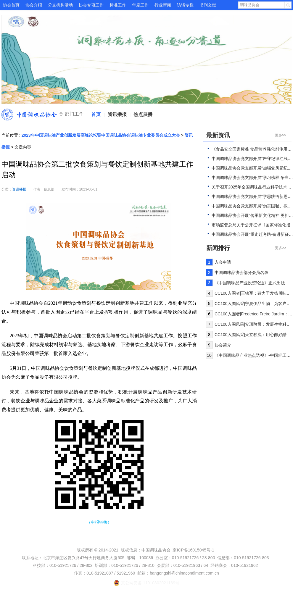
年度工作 (140, 5)
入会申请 (223, 262)
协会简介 (223, 345)
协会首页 (11, 5)
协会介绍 (33, 5)
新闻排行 (218, 248)
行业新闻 (162, 5)
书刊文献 (207, 5)
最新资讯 (218, 135)
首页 (96, 114)
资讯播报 (117, 114)
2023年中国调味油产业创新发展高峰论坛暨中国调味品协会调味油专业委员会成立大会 (101, 135)
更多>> (280, 135)
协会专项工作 (91, 5)
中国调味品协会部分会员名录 (241, 272)
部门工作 (74, 114)
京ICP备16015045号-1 (193, 550)
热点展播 (142, 114)
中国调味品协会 (29, 114)
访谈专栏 (185, 5)
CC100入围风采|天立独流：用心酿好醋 (250, 334)
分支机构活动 (60, 5)
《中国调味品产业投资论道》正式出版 (250, 282)
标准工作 (118, 5)
